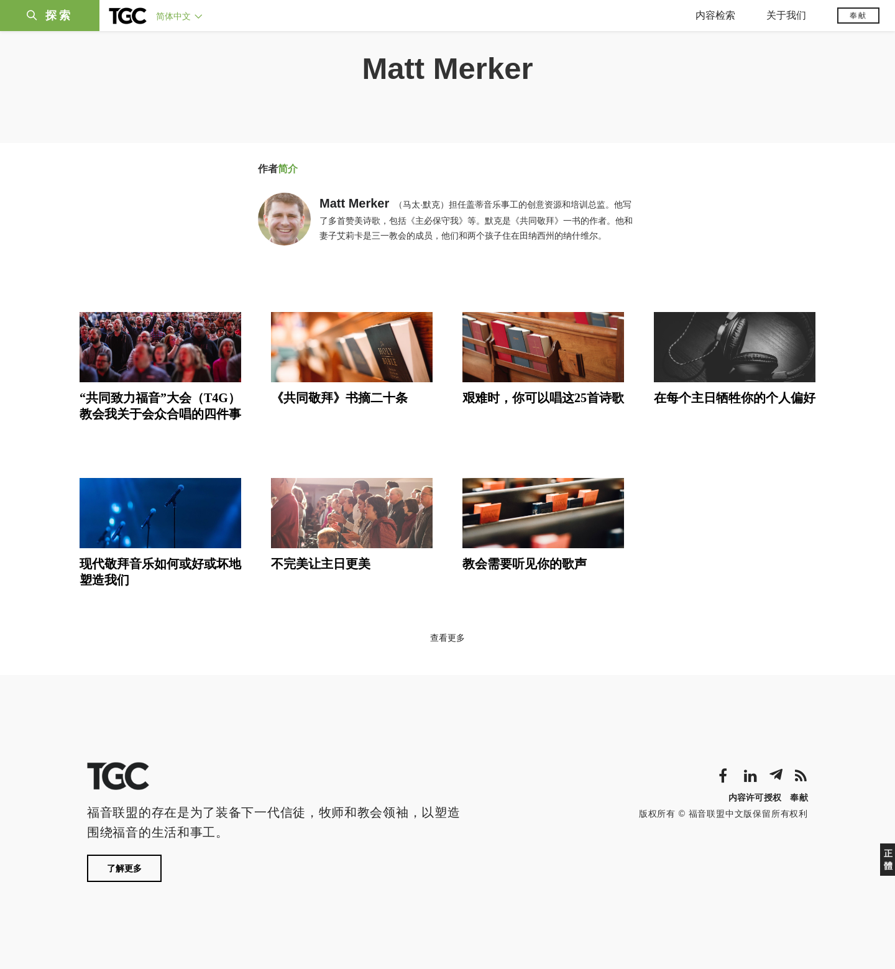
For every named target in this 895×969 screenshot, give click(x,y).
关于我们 (786, 15)
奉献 (858, 15)
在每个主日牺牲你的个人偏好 (734, 398)
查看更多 (447, 638)
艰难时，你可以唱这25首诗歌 (543, 398)
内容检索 (715, 15)
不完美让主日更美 (320, 564)
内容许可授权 (755, 797)
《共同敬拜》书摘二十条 (339, 398)
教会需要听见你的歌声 (524, 564)
